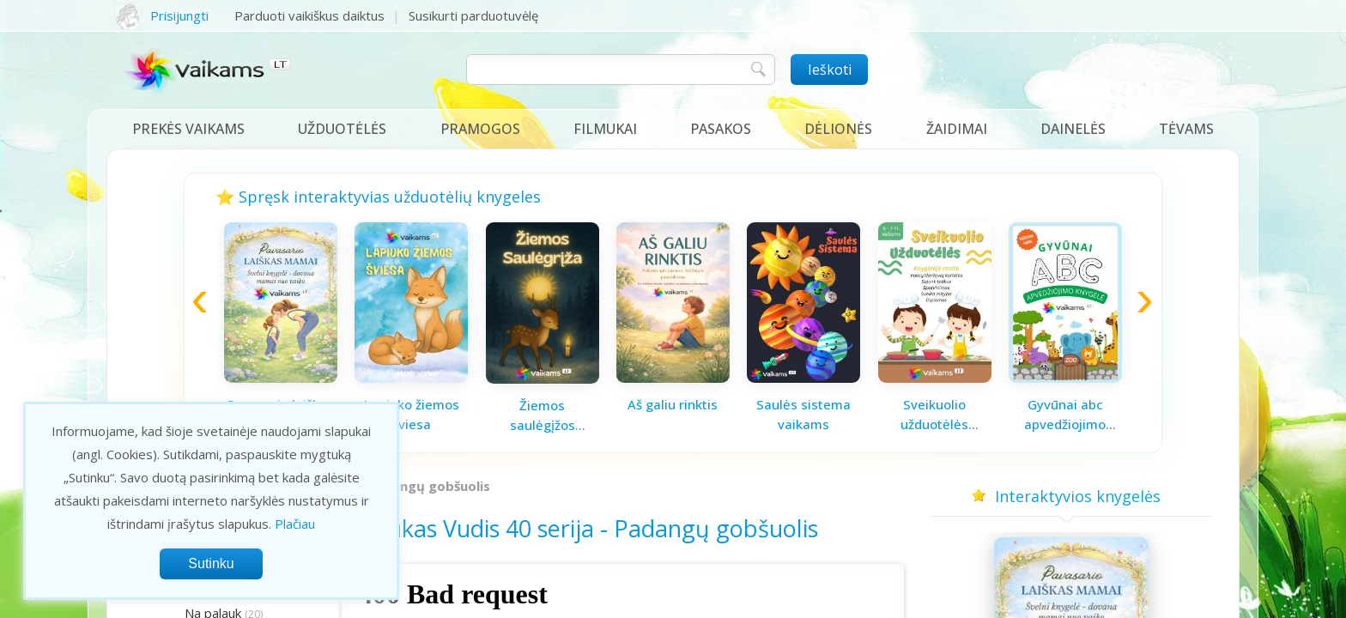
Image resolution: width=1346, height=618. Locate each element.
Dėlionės (838, 128)
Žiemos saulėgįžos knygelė (542, 415)
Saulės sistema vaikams (803, 414)
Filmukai (605, 128)
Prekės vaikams (188, 128)
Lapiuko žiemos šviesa (411, 414)
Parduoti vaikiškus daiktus (309, 15)
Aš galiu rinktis (673, 404)
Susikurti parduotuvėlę (473, 15)
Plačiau (295, 523)
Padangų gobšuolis (429, 485)
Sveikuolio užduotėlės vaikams (934, 414)
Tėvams (1186, 128)
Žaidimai (956, 128)
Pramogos (480, 128)
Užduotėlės (342, 128)
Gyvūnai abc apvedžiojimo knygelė (1065, 414)
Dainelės (1073, 128)
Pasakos (720, 128)
